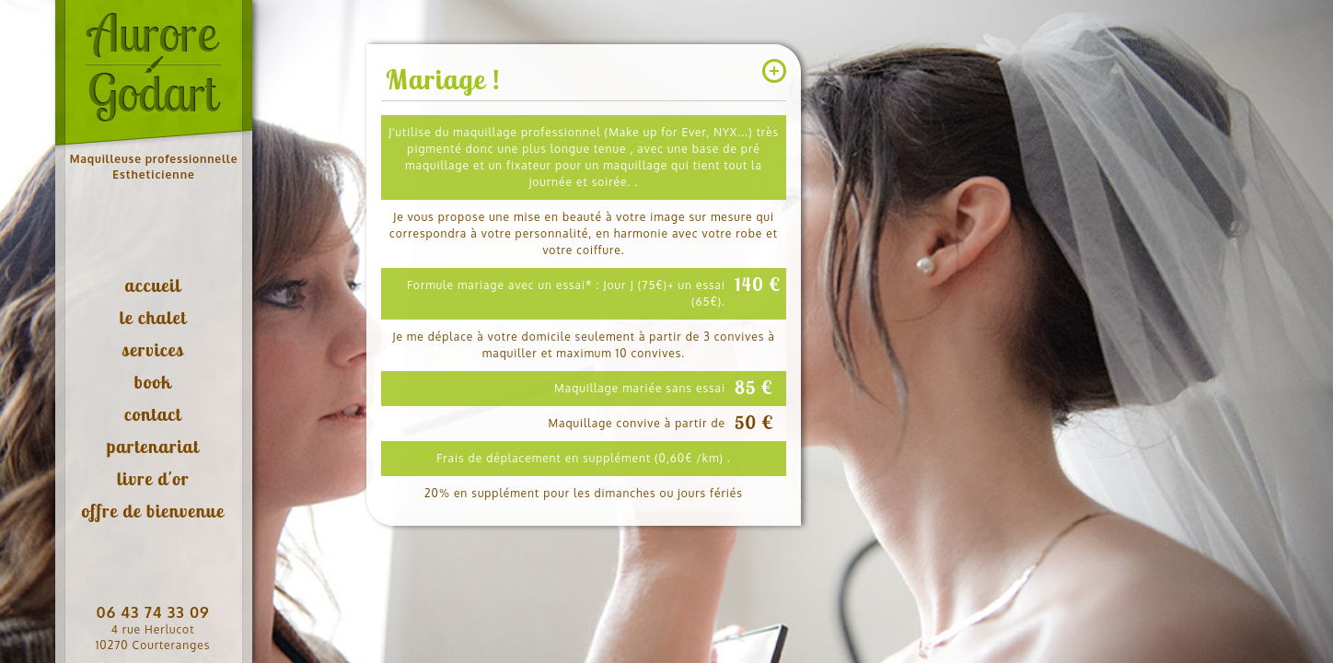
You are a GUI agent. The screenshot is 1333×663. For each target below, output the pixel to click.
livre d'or (153, 478)
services (152, 349)
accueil (152, 285)
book (153, 381)
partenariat (153, 446)
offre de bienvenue (152, 510)
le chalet (153, 317)
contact (152, 413)
